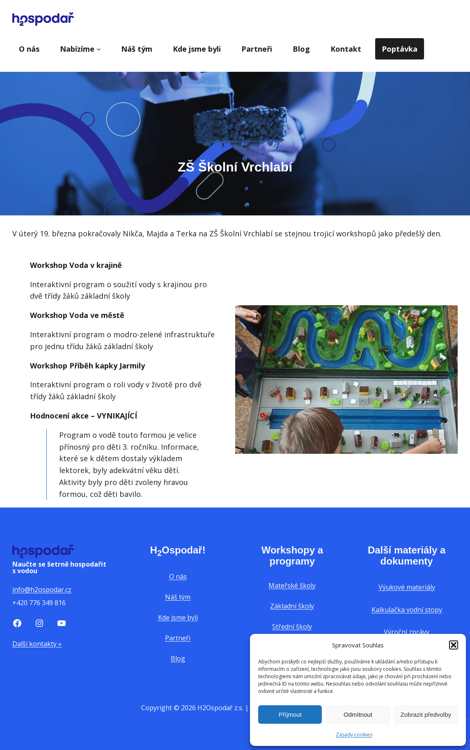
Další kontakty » (37, 643)
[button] (453, 645)
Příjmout (290, 714)
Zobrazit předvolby (426, 714)
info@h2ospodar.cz (41, 589)
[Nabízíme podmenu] (98, 49)
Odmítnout (358, 714)
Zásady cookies (354, 734)
